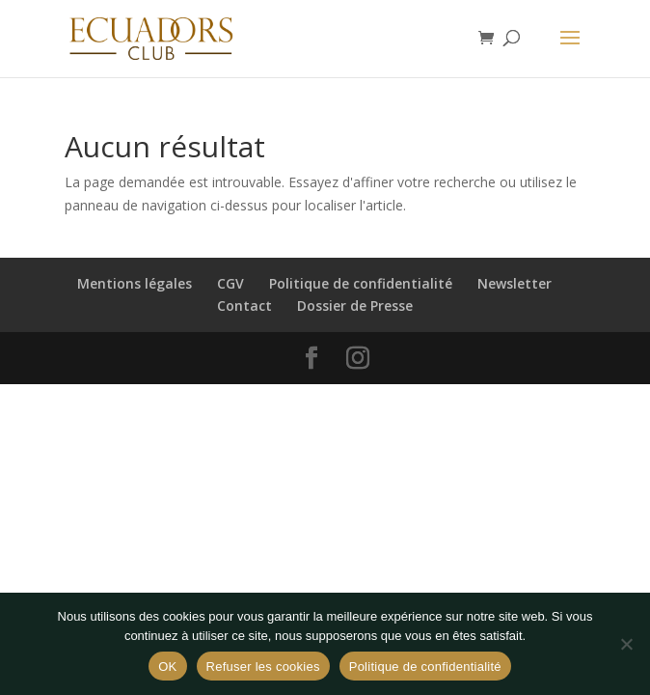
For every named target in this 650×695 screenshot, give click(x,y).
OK (167, 666)
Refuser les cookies (263, 666)
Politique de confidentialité (360, 283)
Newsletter (514, 283)
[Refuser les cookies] (626, 643)
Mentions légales (134, 283)
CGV (230, 283)
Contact (244, 305)
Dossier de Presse (355, 305)
